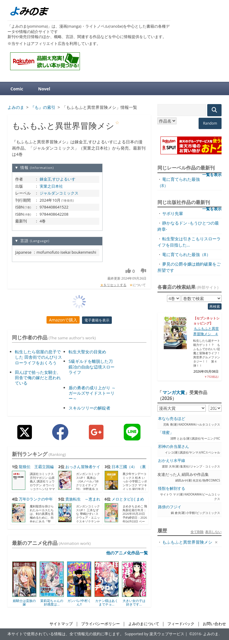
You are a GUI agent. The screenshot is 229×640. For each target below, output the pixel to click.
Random (210, 123)
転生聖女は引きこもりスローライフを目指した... (189, 242)
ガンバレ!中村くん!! (79, 602)
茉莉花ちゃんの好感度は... (51, 602)
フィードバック (180, 623)
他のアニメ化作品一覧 (127, 553)
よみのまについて (143, 623)
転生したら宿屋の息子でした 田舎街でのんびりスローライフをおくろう (38, 357)
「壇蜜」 (166, 432)
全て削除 (197, 531)
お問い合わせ (214, 623)
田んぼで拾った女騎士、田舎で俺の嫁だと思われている (38, 377)
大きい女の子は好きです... (134, 602)
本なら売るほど (171, 418)
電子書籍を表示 (96, 320)
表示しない (213, 531)
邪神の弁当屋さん (173, 446)
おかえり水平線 (171, 460)
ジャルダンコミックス (59, 193)
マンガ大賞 (174, 392)
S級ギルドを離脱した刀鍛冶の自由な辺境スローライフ (91, 366)
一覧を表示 (212, 174)
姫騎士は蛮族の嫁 (24, 602)
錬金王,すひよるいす (57, 179)
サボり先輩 (172, 213)
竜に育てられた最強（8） (186, 254)
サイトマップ (61, 623)
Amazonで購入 (63, 320)
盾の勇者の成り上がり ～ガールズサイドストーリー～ (92, 393)
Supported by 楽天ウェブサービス (154, 633)
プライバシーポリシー (100, 623)
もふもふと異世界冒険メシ (187, 542)
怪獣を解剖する (171, 488)
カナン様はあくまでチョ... (106, 602)
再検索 (214, 306)
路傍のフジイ (169, 506)
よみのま (211, 633)
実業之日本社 (51, 186)
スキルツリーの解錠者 (89, 408)
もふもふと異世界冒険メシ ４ (206, 331)
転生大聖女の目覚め (87, 351)
